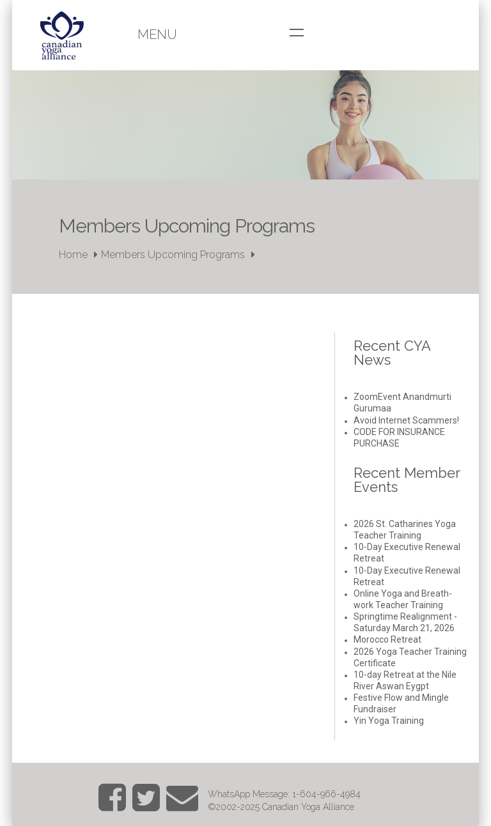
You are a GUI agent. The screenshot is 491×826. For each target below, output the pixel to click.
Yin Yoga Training (389, 720)
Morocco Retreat (387, 639)
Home (73, 255)
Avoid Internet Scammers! (406, 420)
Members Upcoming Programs (173, 255)
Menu (157, 34)
